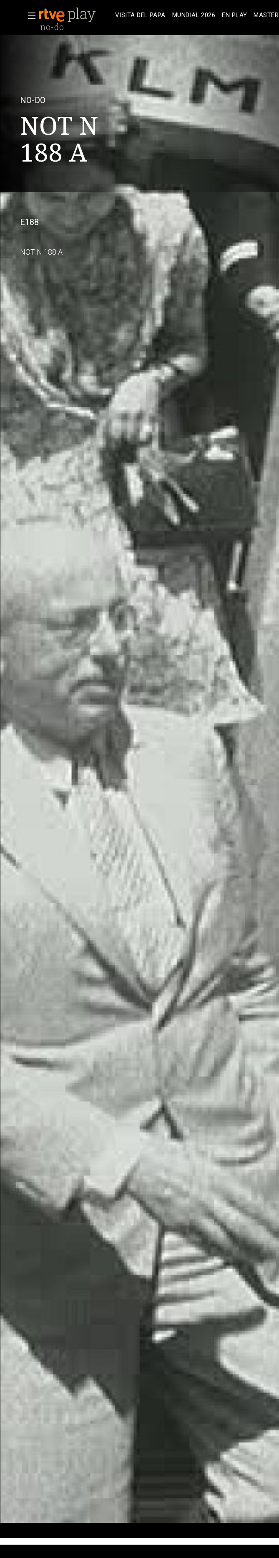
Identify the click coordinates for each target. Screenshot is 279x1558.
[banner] (75, 15)
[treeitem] (140, 15)
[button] (29, 16)
